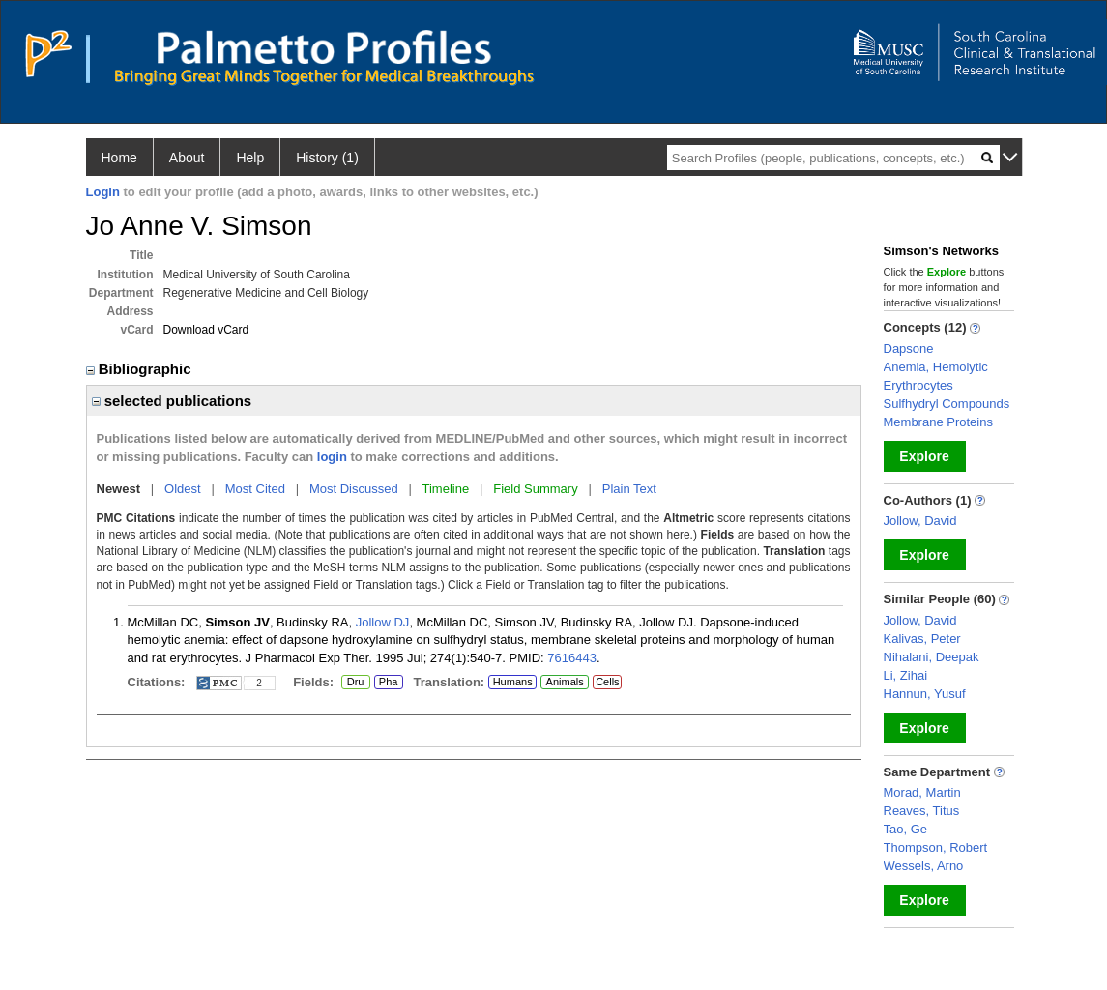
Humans (513, 681)
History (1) (327, 157)
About (187, 157)
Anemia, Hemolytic (936, 367)
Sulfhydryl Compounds (947, 403)
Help (250, 157)
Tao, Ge (906, 829)
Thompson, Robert (936, 847)
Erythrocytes (918, 385)
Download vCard (206, 329)
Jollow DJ (383, 622)
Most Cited (255, 488)
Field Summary (535, 488)
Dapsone (909, 348)
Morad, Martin (922, 792)
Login (103, 192)
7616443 (572, 658)
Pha (388, 682)
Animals (565, 681)
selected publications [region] (172, 401)
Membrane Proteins (938, 422)
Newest (119, 488)
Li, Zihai (906, 675)
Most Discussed (353, 488)
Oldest (182, 488)
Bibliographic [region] (140, 369)
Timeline (446, 488)
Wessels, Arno (924, 866)
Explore (923, 456)
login (332, 457)
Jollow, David (920, 520)
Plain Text (629, 488)
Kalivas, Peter (922, 638)
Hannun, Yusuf (925, 693)
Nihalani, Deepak (931, 657)
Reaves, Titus (922, 810)
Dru (355, 682)
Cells (607, 681)
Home (119, 157)
